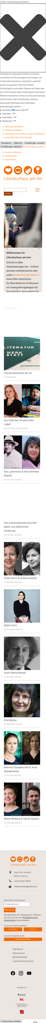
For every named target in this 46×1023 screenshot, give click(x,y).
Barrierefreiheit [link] (20, 957)
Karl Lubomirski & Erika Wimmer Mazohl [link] (21, 474)
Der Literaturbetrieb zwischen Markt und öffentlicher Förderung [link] (20, 527)
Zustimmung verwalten (11, 1021)
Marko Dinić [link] (10, 625)
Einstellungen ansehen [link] (34, 146)
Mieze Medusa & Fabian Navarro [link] (21, 819)
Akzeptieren (6, 143)
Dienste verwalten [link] (13, 130)
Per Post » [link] (33, 929)
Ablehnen (18, 143)
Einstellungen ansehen (35, 143)
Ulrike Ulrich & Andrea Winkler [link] (20, 578)
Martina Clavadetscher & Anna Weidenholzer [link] (20, 769)
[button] (23, 38)
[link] (23, 175)
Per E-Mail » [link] (13, 929)
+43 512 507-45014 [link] (22, 881)
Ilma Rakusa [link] (10, 720)
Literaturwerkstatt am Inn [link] (18, 373)
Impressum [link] (10, 159)
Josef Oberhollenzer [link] (15, 673)
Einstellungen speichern (11, 146)
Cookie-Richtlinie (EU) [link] (23, 961)
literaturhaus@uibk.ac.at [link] (26, 275)
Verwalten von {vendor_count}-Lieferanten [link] (25, 134)
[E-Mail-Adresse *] (17, 904)
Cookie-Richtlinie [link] (13, 152)
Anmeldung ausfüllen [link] (23, 939)
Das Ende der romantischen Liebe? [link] (19, 422)
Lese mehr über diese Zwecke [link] (18, 137)
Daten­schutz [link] (11, 156)
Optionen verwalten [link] (14, 126)
